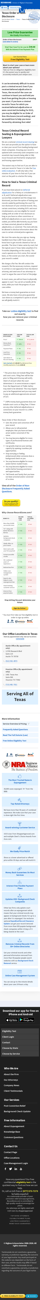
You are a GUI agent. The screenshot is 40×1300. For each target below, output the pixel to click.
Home (12, 19)
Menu (4, 7)
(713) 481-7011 (11, 684)
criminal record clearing (25, 142)
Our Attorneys (11, 1079)
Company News (11, 1085)
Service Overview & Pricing (15, 724)
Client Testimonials (13, 1090)
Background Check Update (17, 1111)
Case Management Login (16, 1163)
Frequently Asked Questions (15, 729)
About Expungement (14, 1126)
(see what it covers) (10, 42)
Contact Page (10, 1152)
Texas (18, 19)
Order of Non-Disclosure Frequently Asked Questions (16, 488)
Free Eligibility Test (20, 58)
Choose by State (15, 8)
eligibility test (23, 1182)
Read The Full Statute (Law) (15, 735)
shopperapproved (25, 1211)
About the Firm (11, 1074)
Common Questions (13, 1137)
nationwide (20, 639)
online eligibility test (21, 311)
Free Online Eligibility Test (14, 740)
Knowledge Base (12, 1131)
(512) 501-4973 (11, 661)
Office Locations (11, 1157)
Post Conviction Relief (14, 1105)
